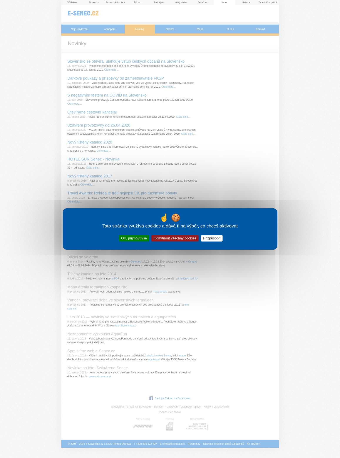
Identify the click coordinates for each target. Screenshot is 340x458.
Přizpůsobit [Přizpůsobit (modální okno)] (211, 238)
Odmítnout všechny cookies (175, 238)
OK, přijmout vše (134, 238)
